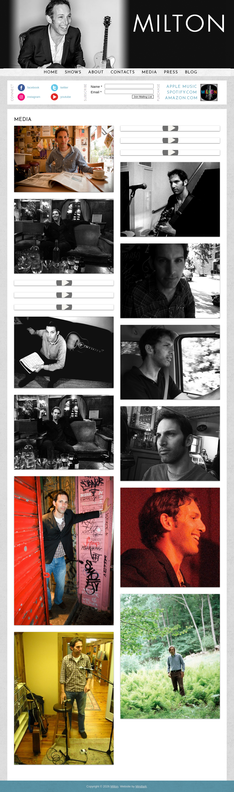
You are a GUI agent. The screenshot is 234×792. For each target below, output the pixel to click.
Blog (191, 72)
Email (96, 92)
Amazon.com (181, 98)
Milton (114, 786)
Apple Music (181, 87)
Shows (73, 72)
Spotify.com (182, 92)
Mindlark (141, 786)
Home (51, 72)
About (96, 72)
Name (96, 86)
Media (149, 72)
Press (171, 72)
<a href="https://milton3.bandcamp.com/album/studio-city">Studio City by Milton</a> (179, 49)
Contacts (123, 72)
